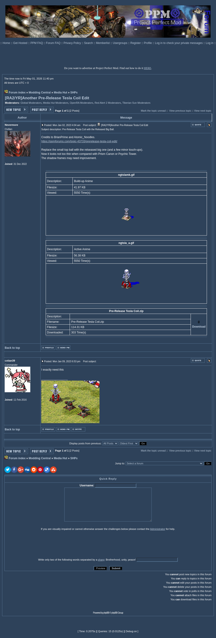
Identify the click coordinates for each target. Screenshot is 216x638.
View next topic (202, 110)
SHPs (74, 92)
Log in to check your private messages (179, 43)
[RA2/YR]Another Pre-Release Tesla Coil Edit (47, 98)
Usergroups (120, 43)
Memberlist (103, 43)
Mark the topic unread (153, 110)
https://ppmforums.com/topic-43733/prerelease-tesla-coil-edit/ (79, 141)
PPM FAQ (37, 43)
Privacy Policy (73, 43)
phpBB (106, 612)
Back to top (12, 347)
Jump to (119, 463)
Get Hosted (20, 43)
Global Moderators (31, 102)
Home (7, 43)
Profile (148, 43)
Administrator (157, 529)
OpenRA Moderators (81, 102)
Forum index (17, 92)
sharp (101, 559)
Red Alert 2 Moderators (108, 102)
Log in (209, 43)
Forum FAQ (53, 43)
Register (136, 43)
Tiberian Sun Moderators (136, 102)
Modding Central (40, 92)
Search (89, 43)
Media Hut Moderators (56, 102)
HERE (147, 68)
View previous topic (180, 110)
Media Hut (60, 92)
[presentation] (40, 544)
